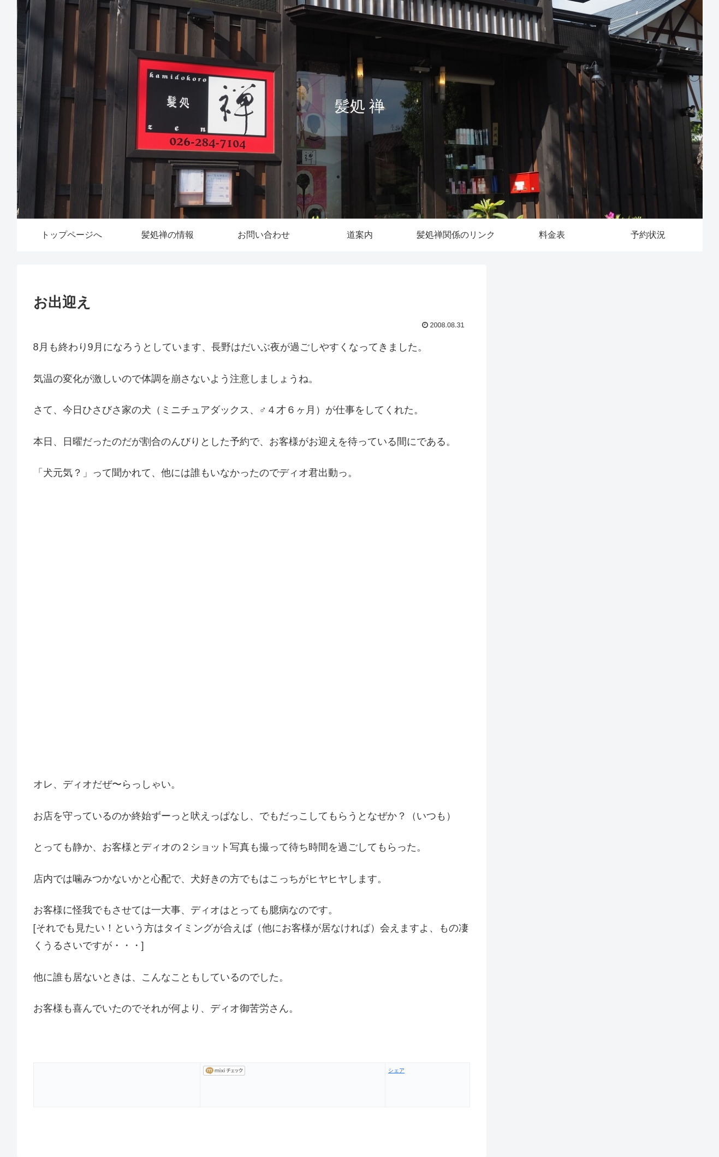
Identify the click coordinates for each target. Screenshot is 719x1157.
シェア (396, 1070)
